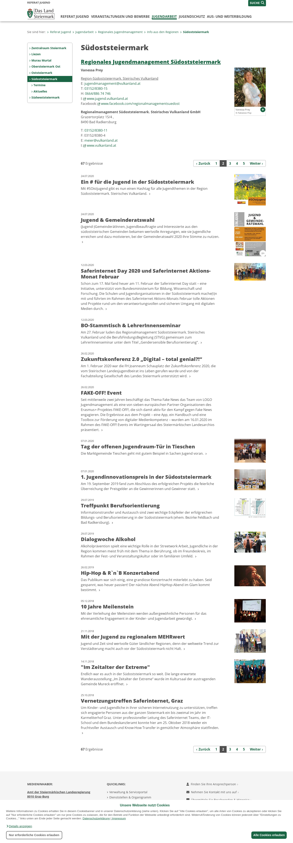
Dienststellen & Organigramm (130, 797)
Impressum (119, 818)
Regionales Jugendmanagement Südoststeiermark (151, 61)
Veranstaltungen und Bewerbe (120, 16)
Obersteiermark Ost (45, 66)
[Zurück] (203, 163)
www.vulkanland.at (101, 145)
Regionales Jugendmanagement (119, 32)
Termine (39, 85)
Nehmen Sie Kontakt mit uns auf (212, 792)
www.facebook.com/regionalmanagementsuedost (140, 103)
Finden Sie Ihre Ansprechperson (212, 784)
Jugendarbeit (164, 16)
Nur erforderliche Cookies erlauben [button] (34, 835)
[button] (19, 826)
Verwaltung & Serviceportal (128, 792)
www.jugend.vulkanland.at (107, 98)
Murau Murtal (41, 60)
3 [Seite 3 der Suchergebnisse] (230, 163)
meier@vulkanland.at (101, 140)
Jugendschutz (192, 16)
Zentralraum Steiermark (48, 48)
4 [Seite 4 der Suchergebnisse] (237, 163)
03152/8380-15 (95, 88)
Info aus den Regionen (161, 32)
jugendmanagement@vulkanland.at (112, 83)
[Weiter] (256, 163)
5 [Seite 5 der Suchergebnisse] (244, 163)
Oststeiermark (41, 73)
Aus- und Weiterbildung (229, 16)
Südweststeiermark (45, 97)
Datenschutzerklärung (96, 818)
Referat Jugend (75, 16)
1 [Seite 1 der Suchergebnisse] (216, 163)
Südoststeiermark (194, 32)
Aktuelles (40, 91)
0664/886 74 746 (98, 93)
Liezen (36, 54)
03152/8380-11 (95, 130)
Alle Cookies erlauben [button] (268, 835)
